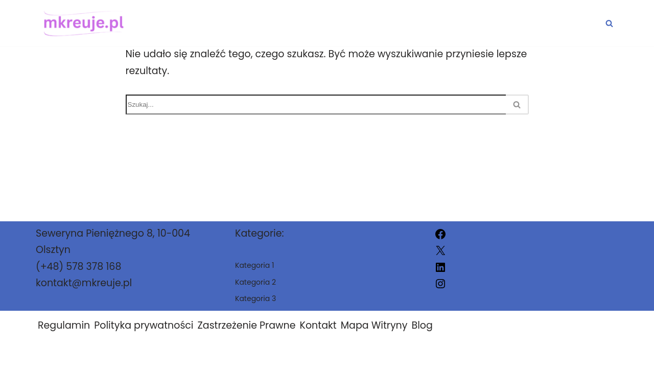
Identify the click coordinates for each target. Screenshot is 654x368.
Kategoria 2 (469, 23)
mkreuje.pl (436, 354)
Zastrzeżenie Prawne (247, 325)
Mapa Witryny (374, 325)
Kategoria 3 (563, 23)
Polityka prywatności (143, 325)
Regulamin (64, 325)
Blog (421, 325)
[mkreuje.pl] (81, 23)
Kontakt (318, 325)
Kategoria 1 (375, 23)
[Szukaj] (609, 23)
